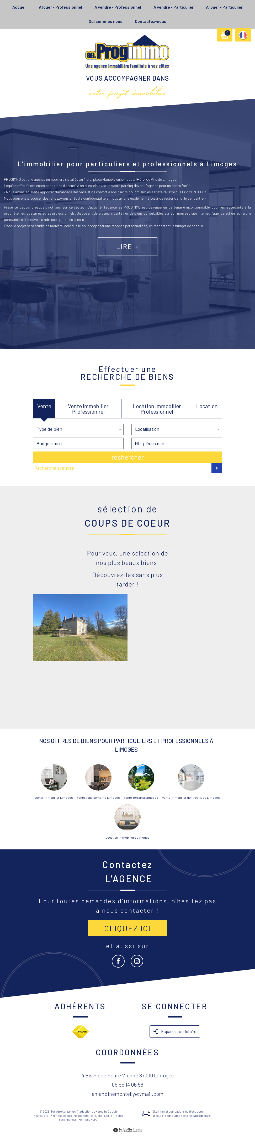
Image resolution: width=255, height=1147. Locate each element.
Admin (108, 1115)
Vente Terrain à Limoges (141, 797)
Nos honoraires (83, 1115)
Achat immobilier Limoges (54, 797)
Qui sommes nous (106, 21)
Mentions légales (61, 1115)
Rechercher (127, 457)
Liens (98, 1115)
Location (207, 406)
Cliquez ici (127, 928)
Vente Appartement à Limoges (98, 797)
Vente (44, 406)
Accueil (19, 6)
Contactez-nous (150, 21)
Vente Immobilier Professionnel (88, 409)
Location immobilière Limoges (127, 837)
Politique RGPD (88, 1119)
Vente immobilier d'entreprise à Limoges (191, 797)
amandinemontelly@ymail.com (127, 1094)
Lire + (127, 263)
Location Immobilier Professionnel (157, 409)
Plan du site (41, 1115)
